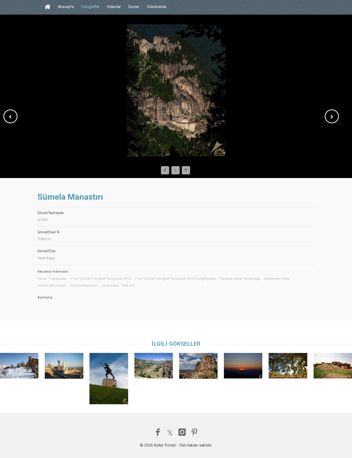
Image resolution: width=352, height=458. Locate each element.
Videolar (114, 6)
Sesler (133, 6)
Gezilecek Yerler (277, 278)
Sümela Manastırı (84, 285)
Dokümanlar (157, 6)
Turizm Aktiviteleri (52, 285)
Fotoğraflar (90, 6)
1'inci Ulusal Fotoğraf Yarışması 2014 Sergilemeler (175, 278)
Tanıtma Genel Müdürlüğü (240, 278)
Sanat (42, 278)
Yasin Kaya (110, 285)
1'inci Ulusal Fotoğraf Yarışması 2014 (100, 278)
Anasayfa (66, 6)
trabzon (128, 285)
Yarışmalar (58, 278)
